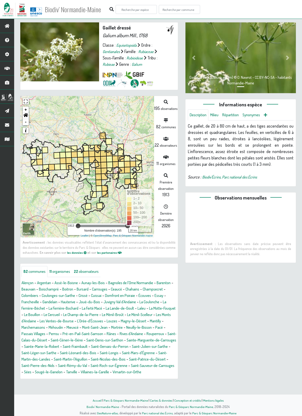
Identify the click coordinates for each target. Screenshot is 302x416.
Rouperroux (122, 340)
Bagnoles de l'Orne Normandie (141, 283)
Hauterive (103, 302)
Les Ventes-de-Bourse (153, 321)
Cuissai (131, 295)
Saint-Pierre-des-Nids (60, 372)
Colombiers (57, 295)
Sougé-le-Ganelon (90, 378)
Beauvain (48, 289)
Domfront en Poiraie (157, 295)
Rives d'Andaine (96, 340)
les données (78, 252)
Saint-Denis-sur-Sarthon (80, 346)
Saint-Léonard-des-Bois (84, 359)
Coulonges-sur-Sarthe (89, 295)
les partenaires (114, 252)
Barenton (29, 289)
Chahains (161, 289)
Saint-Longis (117, 359)
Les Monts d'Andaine (113, 321)
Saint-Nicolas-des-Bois (126, 365)
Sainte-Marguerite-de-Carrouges (132, 346)
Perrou (167, 334)
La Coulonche (52, 308)
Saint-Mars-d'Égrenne (149, 359)
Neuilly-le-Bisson (101, 334)
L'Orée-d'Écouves (35, 327)
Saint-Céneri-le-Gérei (39, 346)
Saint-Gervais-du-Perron (102, 353)
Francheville (62, 302)
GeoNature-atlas (106, 413)
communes (35, 271)
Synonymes (257, 115)
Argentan (46, 283)
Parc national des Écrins (157, 413)
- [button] (26, 122)
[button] (26, 116)
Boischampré (70, 289)
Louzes (60, 327)
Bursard (107, 289)
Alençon (28, 283)
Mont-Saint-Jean (53, 334)
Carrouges (126, 289)
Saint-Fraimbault (65, 353)
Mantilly (107, 327)
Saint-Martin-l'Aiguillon (85, 365)
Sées (67, 378)
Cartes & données (160, 400)
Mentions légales (215, 400)
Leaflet (84, 235)
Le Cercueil (128, 314)
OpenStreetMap (102, 235)
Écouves (28, 302)
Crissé (116, 295)
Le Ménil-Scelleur (77, 321)
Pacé (123, 334)
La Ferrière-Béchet (83, 308)
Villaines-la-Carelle (141, 378)
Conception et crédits (188, 400)
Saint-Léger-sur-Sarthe (40, 359)
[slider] (78, 226)
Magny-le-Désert (83, 327)
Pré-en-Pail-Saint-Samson (43, 340)
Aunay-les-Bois (100, 283)
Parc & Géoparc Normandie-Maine (124, 400)
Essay (44, 302)
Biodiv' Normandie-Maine (77, 9)
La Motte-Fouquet (79, 314)
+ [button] (26, 110)
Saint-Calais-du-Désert (155, 340)
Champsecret (32, 295)
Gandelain (84, 302)
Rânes (74, 340)
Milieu (217, 115)
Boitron (91, 289)
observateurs (92, 271)
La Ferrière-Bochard (118, 308)
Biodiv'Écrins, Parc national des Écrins (233, 177)
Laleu (55, 314)
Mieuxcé (28, 334)
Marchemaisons (131, 327)
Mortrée (77, 334)
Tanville (115, 378)
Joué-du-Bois (126, 302)
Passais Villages (144, 334)
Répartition (235, 115)
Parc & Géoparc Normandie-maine (133, 235)
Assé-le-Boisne (71, 283)
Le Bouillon (106, 314)
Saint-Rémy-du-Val (98, 372)
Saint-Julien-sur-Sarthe (146, 353)
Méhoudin (155, 327)
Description (199, 115)
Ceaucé (144, 289)
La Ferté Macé (150, 308)
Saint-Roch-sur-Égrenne (137, 372)
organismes (63, 271)
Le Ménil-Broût (47, 321)
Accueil (94, 400)
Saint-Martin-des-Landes (42, 365)
